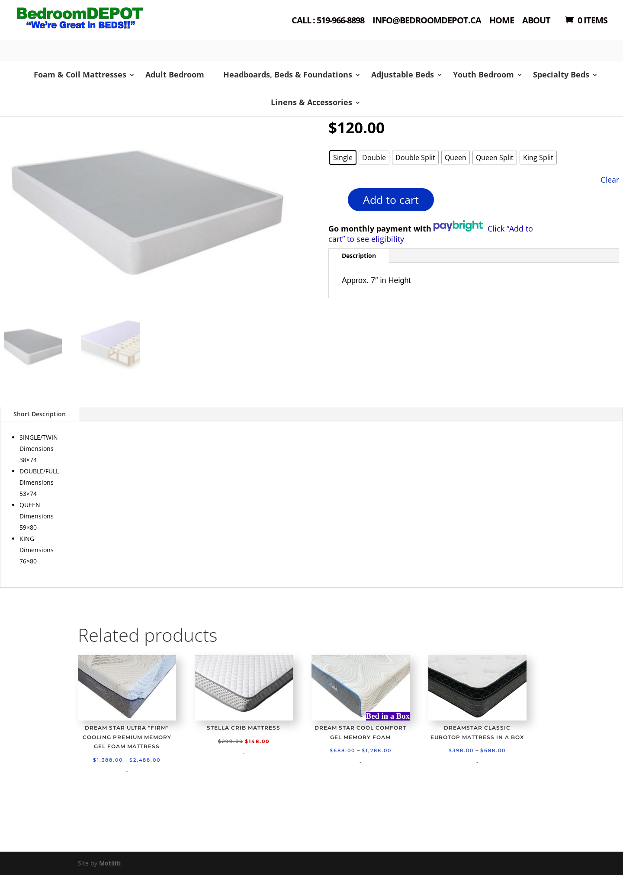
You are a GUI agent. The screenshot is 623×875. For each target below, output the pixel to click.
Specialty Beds (561, 74)
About (536, 21)
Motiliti (110, 863)
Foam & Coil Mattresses (80, 74)
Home (501, 21)
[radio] (343, 157)
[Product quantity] (332, 203)
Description (359, 255)
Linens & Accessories (311, 102)
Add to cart (391, 199)
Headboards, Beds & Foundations (287, 74)
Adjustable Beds (402, 74)
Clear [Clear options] (610, 179)
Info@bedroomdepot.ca (427, 21)
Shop (93, 30)
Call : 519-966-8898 (328, 21)
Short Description (39, 414)
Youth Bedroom (483, 74)
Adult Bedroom (174, 74)
